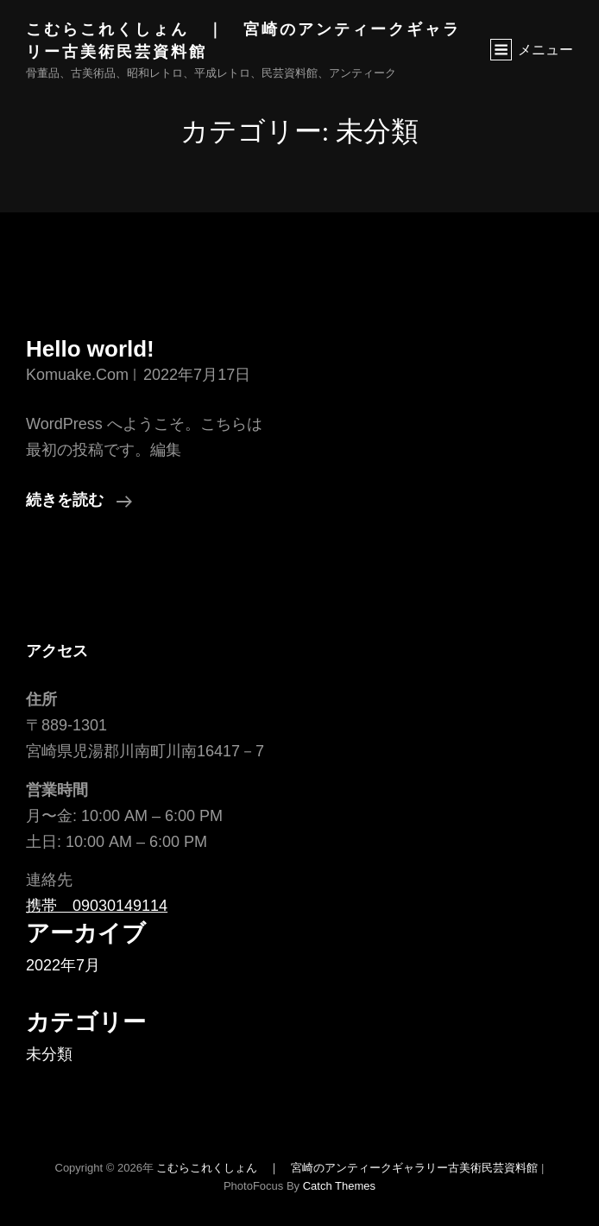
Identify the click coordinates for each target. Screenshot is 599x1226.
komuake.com (77, 374)
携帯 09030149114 (96, 905)
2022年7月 (63, 965)
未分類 (49, 1054)
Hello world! (90, 349)
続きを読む (79, 500)
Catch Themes (339, 1185)
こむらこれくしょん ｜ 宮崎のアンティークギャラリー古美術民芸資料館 (347, 1167)
